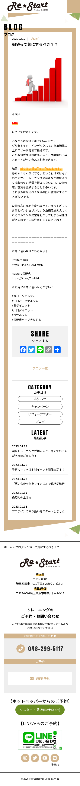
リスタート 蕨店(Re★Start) (40, 709)
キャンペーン (40, 406)
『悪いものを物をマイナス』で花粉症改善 (40, 481)
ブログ (34, 38)
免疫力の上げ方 (40, 494)
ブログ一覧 (40, 368)
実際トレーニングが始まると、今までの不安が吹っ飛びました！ (40, 451)
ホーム (8, 547)
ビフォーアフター (40, 414)
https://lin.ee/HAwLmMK (27, 265)
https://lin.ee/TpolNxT (25, 278)
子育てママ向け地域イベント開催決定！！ (40, 467)
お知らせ (40, 399)
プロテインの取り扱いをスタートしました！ (40, 508)
